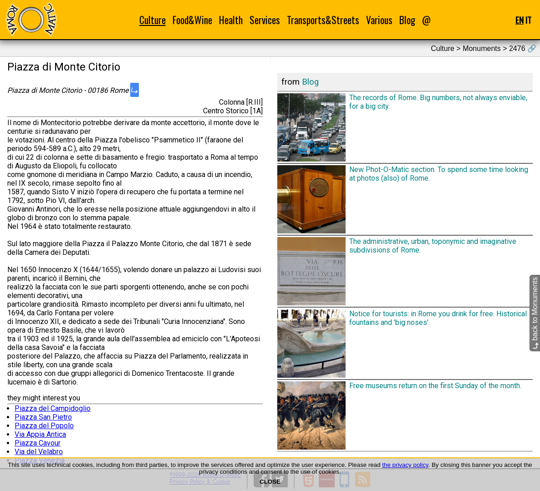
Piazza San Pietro (43, 417)
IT (528, 20)
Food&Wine (192, 20)
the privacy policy (405, 464)
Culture (152, 20)
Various (379, 20)
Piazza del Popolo (44, 425)
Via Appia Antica (40, 434)
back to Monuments (535, 313)
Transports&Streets (323, 20)
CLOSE (270, 481)
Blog (407, 20)
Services (265, 20)
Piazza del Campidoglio (53, 408)
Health (231, 20)
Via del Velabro (39, 451)
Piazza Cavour (38, 443)
